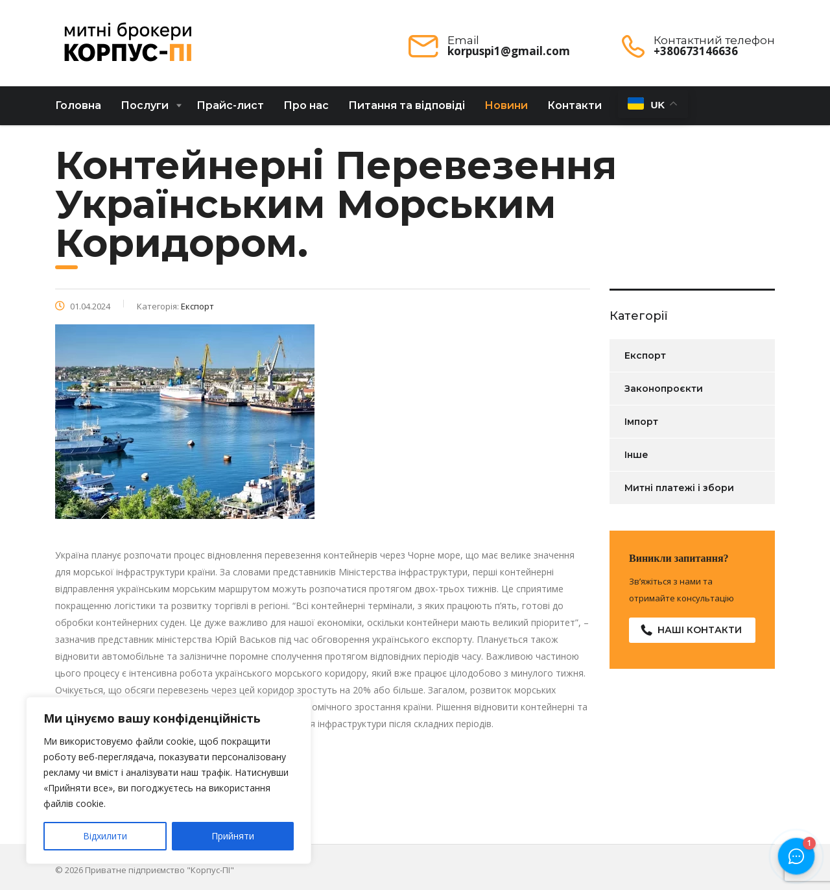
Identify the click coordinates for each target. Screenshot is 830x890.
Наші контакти (691, 635)
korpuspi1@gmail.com (508, 50)
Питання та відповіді (406, 110)
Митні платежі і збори (679, 493)
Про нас (306, 110)
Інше (636, 460)
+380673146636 (696, 50)
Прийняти (232, 836)
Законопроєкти (663, 394)
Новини (506, 110)
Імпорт (641, 427)
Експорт (645, 361)
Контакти (574, 110)
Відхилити (105, 836)
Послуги (145, 110)
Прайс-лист (230, 110)
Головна (78, 110)
